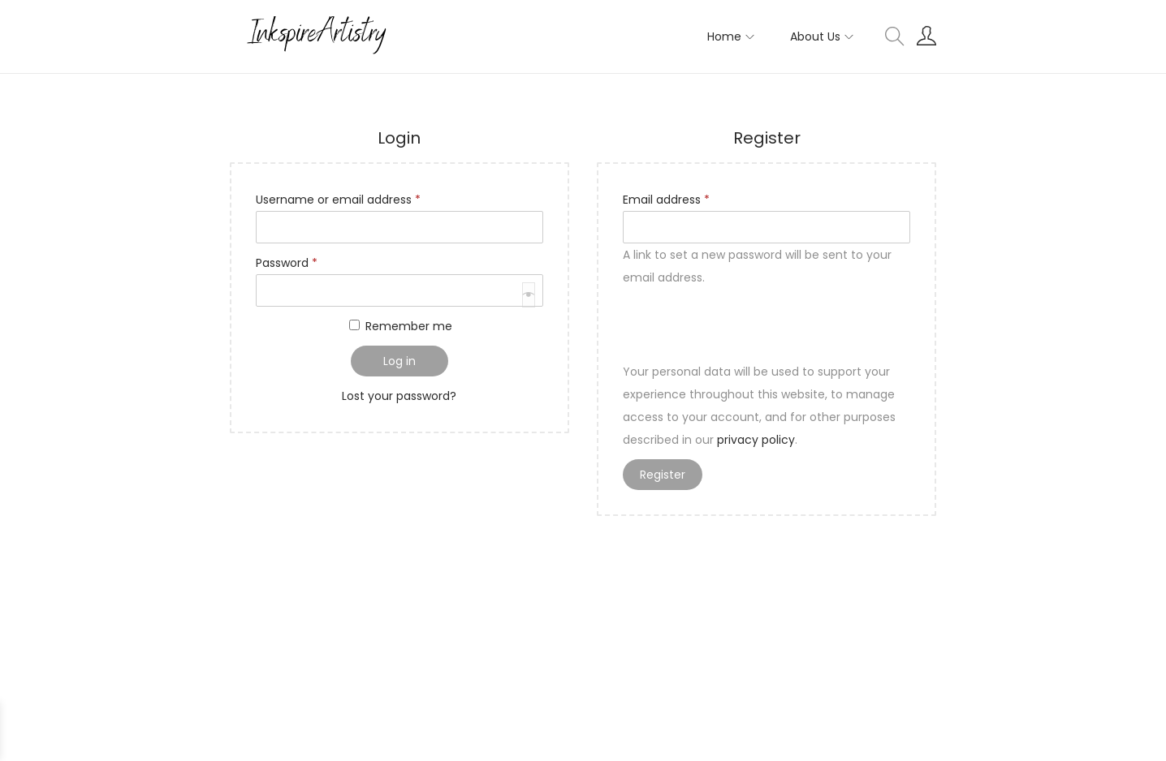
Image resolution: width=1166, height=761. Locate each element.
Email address (669, 198)
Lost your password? (399, 396)
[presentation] (379, 346)
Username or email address (341, 198)
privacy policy (756, 440)
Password (290, 261)
